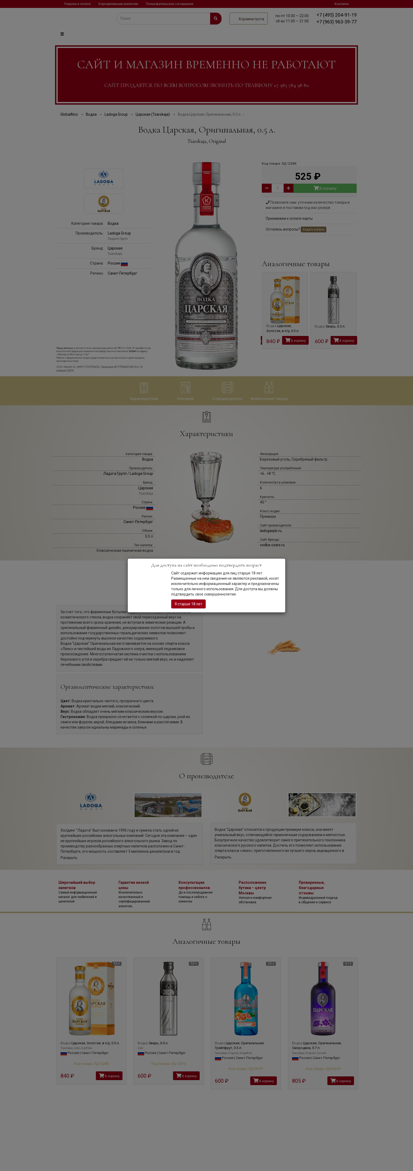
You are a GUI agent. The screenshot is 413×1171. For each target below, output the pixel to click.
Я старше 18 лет (188, 604)
